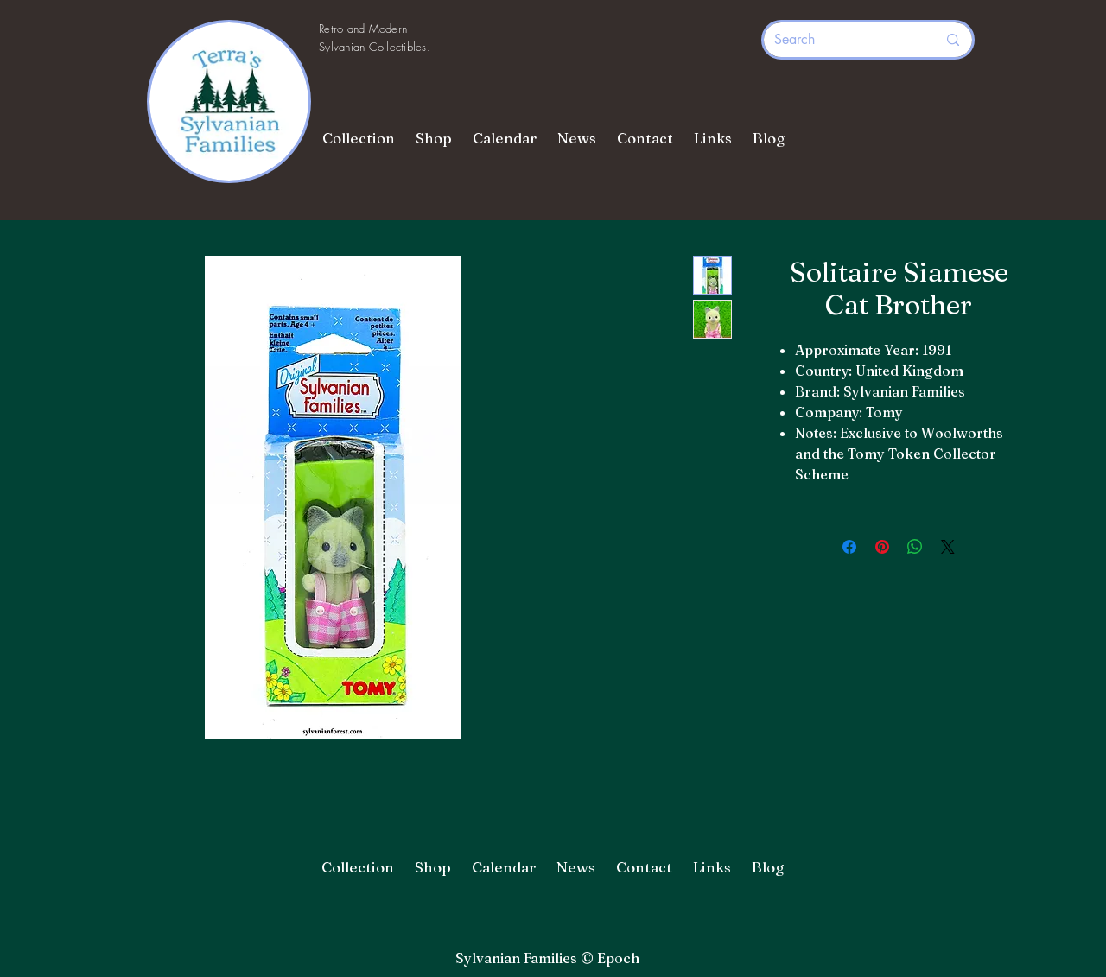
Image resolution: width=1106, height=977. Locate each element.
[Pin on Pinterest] (882, 546)
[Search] (842, 39)
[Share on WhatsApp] (915, 546)
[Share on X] (948, 546)
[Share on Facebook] (849, 546)
